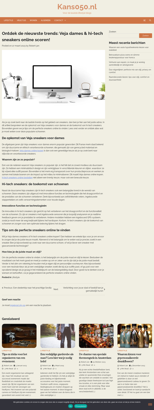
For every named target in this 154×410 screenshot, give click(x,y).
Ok (70, 406)
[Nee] (150, 404)
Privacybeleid (81, 406)
